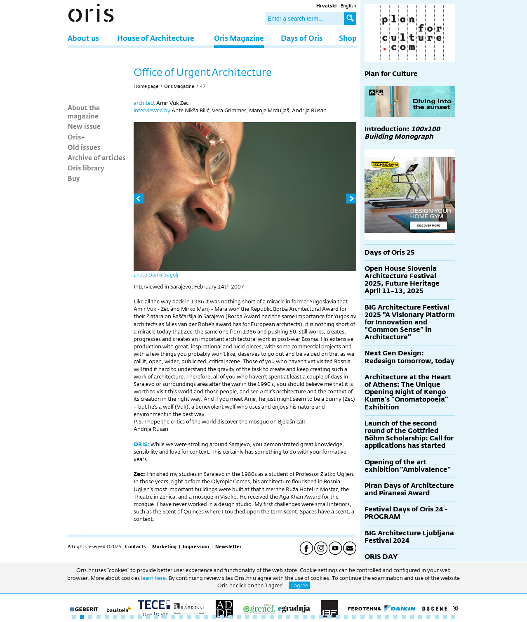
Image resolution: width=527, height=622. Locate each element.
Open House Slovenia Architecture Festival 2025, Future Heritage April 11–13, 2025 (402, 280)
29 (305, 617)
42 (412, 617)
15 (189, 617)
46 (445, 617)
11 (156, 617)
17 (206, 617)
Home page (146, 86)
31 (321, 617)
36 (362, 617)
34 (346, 617)
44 (428, 617)
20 (230, 617)
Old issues (84, 147)
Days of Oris (301, 37)
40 (395, 617)
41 (404, 617)
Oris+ (76, 137)
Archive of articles (97, 157)
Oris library (86, 168)
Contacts (135, 546)
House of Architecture (155, 37)
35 (354, 617)
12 (164, 617)
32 (329, 617)
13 (173, 617)
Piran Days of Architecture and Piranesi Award (409, 489)
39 (387, 617)
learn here (153, 578)
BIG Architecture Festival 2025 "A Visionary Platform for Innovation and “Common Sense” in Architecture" (410, 322)
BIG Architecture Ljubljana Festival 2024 (409, 537)
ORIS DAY (381, 556)
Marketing (164, 546)
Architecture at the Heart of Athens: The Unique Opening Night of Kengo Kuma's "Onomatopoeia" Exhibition (408, 392)
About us (83, 37)
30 (313, 617)
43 (420, 617)
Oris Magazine (239, 37)
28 (296, 617)
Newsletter (228, 546)
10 (148, 617)
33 (338, 617)
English (348, 5)
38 (379, 617)
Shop (348, 37)
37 (371, 617)
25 (272, 617)
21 (239, 617)
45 (437, 617)
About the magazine (84, 111)
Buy (74, 178)
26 (280, 617)
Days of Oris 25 (390, 252)
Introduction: (402, 133)
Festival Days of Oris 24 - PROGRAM (406, 513)
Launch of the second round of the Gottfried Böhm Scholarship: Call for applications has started (409, 434)
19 (222, 617)
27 (288, 617)
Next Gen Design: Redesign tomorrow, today (409, 357)
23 (255, 617)
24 (263, 617)
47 (203, 86)
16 (197, 617)
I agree (299, 585)
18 (214, 617)
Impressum (196, 546)
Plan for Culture (391, 73)
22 (247, 617)
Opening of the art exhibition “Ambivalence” (408, 466)
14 (181, 617)
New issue (84, 126)
